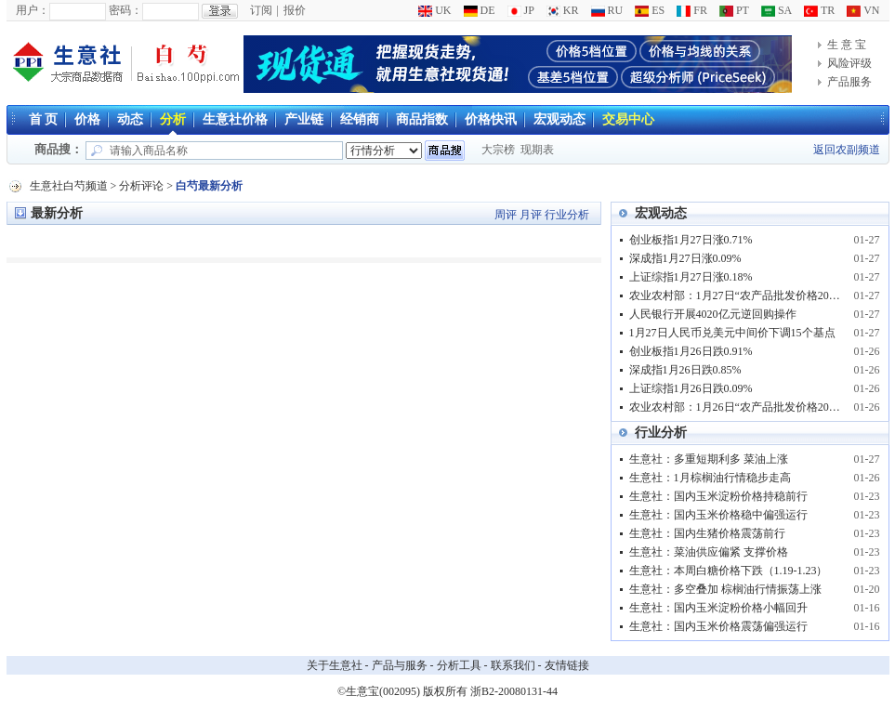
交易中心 (628, 119)
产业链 (303, 119)
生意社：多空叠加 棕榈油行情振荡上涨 (725, 589)
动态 (130, 119)
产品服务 (849, 81)
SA (776, 10)
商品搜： (58, 149)
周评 (505, 214)
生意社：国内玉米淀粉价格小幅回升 (718, 607)
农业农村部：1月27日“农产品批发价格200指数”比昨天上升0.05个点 (736, 295)
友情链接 (567, 665)
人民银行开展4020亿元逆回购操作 (712, 314)
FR (692, 10)
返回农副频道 (846, 149)
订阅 (261, 10)
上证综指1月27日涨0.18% (691, 276)
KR (562, 10)
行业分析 (567, 214)
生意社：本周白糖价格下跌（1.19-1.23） (728, 570)
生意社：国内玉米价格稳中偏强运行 (718, 514)
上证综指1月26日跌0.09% (691, 388)
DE (479, 10)
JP (520, 10)
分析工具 (459, 665)
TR (819, 10)
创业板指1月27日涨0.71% (691, 239)
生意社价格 (235, 119)
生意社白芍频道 (69, 185)
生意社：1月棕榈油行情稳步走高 (710, 477)
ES (650, 10)
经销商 (359, 119)
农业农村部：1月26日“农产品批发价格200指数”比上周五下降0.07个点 (736, 407)
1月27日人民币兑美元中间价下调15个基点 (732, 332)
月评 (531, 214)
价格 (87, 119)
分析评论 (141, 185)
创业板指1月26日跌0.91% (691, 351)
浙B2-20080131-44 (514, 691)
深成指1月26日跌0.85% (685, 369)
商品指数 (422, 119)
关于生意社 (334, 665)
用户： (32, 10)
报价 (294, 10)
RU (607, 10)
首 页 (44, 119)
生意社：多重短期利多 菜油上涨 (708, 459)
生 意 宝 (846, 44)
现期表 (537, 149)
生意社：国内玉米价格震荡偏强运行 (718, 626)
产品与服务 (400, 665)
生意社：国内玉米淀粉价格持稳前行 (718, 496)
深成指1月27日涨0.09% (685, 258)
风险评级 (849, 63)
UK (434, 10)
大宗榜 (498, 149)
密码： (125, 10)
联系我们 (513, 665)
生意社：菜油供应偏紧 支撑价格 (708, 551)
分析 (173, 119)
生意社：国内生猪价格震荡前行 (707, 533)
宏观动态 (559, 119)
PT (734, 10)
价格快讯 (491, 119)
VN (863, 10)
